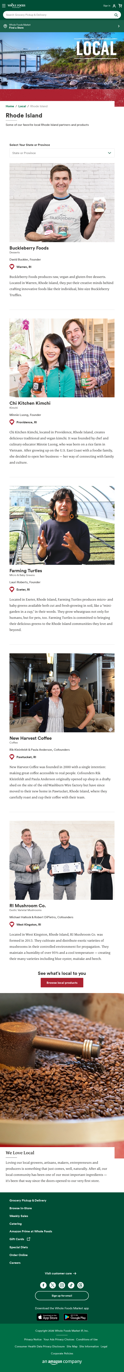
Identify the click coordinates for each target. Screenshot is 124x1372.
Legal (104, 1346)
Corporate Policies (62, 1353)
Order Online (18, 1255)
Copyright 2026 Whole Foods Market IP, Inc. (62, 1330)
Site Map (72, 1346)
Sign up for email (62, 1296)
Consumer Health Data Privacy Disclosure (40, 1346)
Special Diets (18, 1247)
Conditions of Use (87, 1339)
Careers (14, 1263)
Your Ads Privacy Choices (59, 1339)
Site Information (89, 1346)
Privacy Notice (33, 1339)
